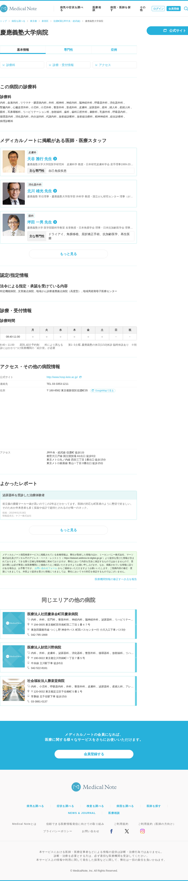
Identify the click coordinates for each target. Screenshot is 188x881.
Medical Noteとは (24, 823)
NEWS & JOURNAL (82, 813)
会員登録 (173, 8)
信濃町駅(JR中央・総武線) (66, 21)
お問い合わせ (90, 831)
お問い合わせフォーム (46, 568)
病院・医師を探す (120, 8)
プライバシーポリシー (57, 831)
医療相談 (96, 8)
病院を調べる (18, 21)
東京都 (33, 21)
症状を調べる (65, 806)
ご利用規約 (121, 823)
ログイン (158, 8)
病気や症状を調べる (71, 8)
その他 (143, 8)
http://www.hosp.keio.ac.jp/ (64, 377)
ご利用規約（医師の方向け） (157, 823)
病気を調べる (35, 806)
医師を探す (154, 806)
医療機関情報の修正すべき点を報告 (116, 579)
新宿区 (45, 21)
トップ (3, 21)
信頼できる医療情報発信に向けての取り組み (75, 823)
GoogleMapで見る (103, 390)
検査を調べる (95, 806)
